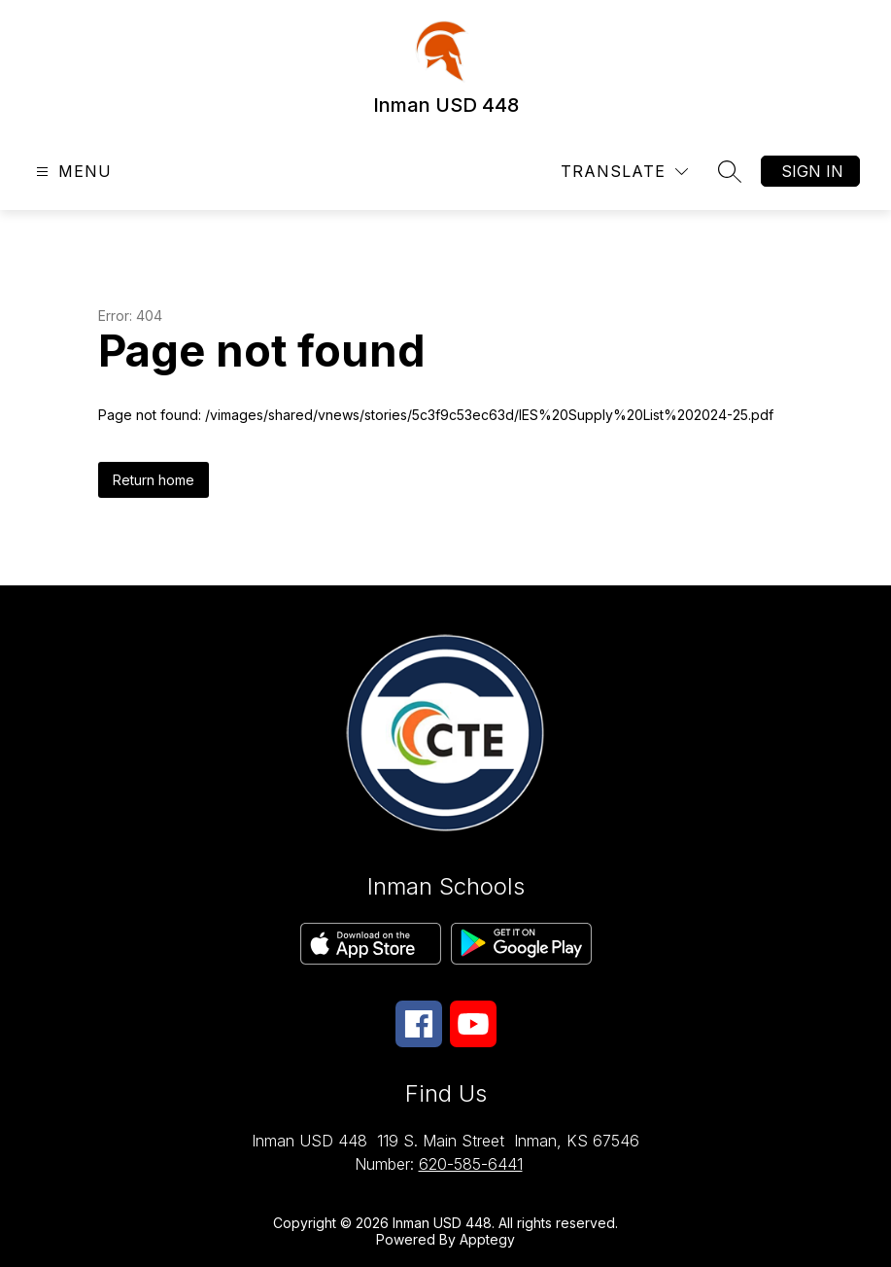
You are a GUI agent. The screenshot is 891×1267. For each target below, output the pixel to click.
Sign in (812, 171)
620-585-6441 (471, 1164)
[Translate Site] (624, 171)
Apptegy (487, 1239)
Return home (153, 480)
